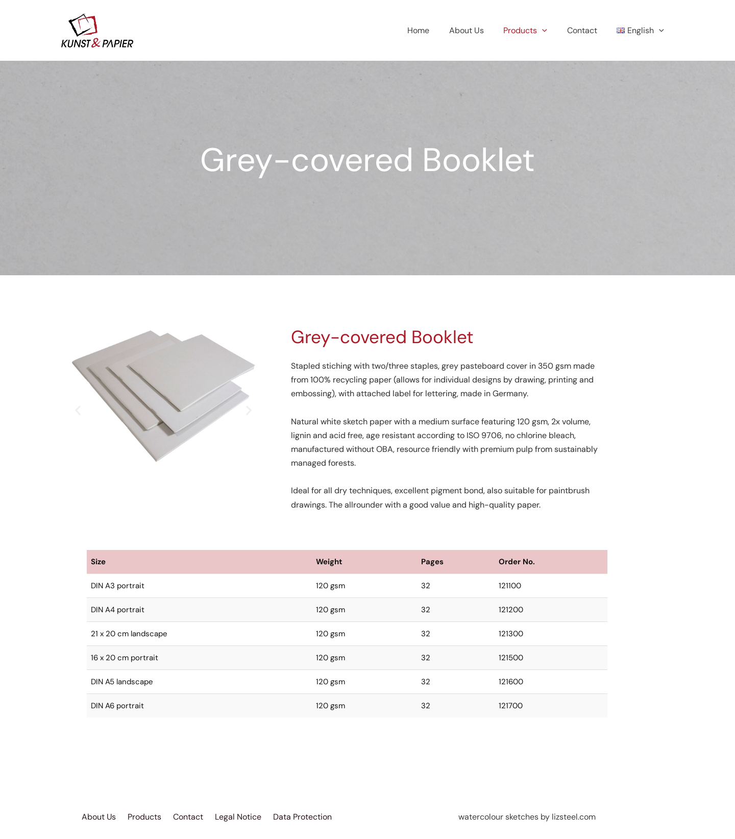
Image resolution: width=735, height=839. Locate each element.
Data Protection (303, 816)
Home (434, 30)
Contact (587, 30)
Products (534, 31)
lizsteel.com (574, 816)
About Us (478, 30)
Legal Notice (238, 816)
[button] (77, 409)
